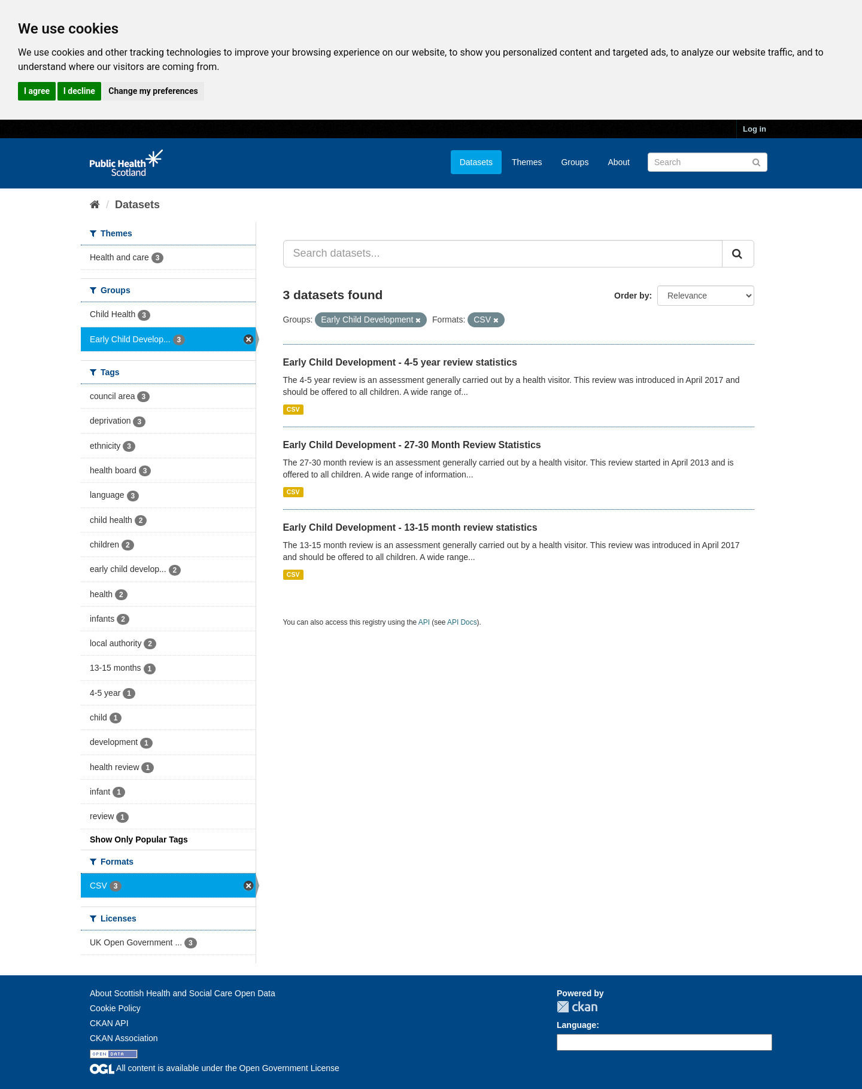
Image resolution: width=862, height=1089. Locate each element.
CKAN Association (124, 1038)
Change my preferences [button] (153, 91)
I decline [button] (79, 91)
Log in (754, 128)
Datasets (476, 162)
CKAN (577, 1006)
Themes (527, 162)
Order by (631, 295)
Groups (574, 162)
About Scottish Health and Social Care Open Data (182, 993)
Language (576, 1025)
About (619, 162)
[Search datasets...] (503, 253)
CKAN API (109, 1023)
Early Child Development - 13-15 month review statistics (410, 527)
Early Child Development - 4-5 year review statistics (400, 362)
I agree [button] (37, 91)
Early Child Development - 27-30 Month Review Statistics (412, 445)
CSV (293, 409)
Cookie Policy (115, 1008)
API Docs (462, 622)
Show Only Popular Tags (139, 839)
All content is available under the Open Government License (214, 1068)
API (424, 622)
